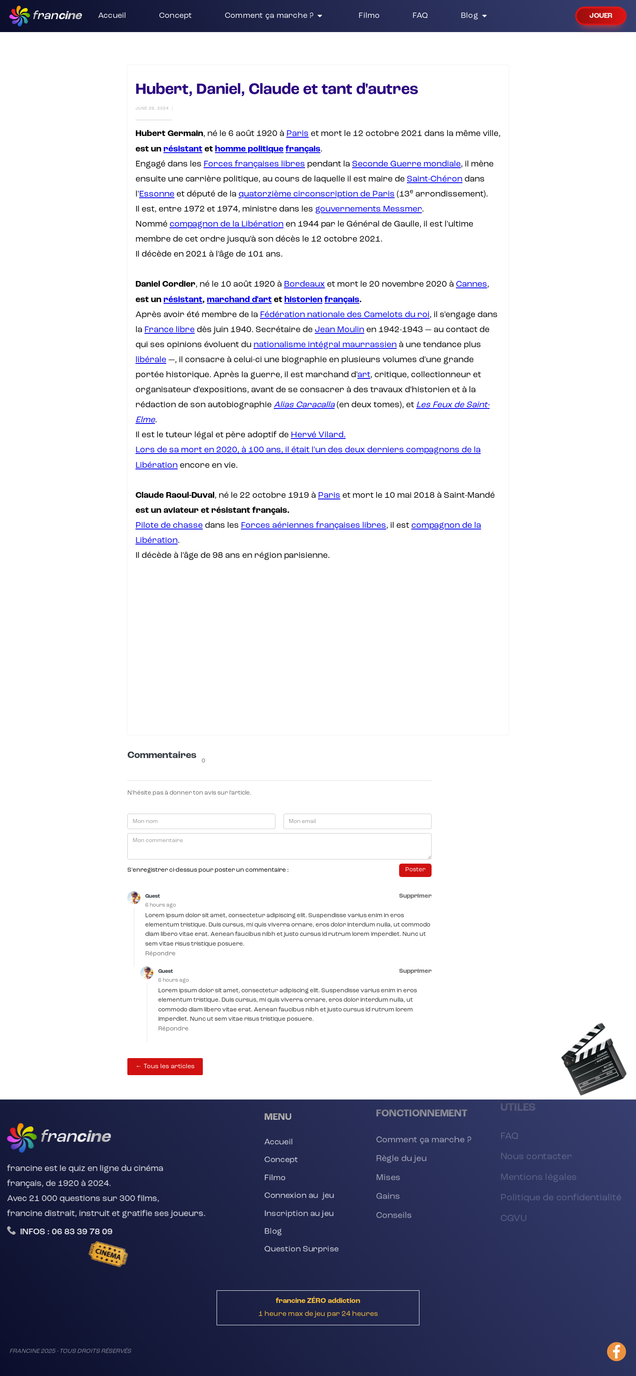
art (363, 375)
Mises (384, 1177)
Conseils (390, 1219)
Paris (297, 134)
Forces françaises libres (254, 164)
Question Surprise (301, 1253)
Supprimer (415, 896)
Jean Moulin (339, 330)
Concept (280, 1159)
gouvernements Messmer (368, 209)
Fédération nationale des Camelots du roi (345, 315)
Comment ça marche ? (423, 1135)
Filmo (273, 1177)
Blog (271, 1235)
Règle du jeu (398, 1156)
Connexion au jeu (299, 1196)
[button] (275, 16)
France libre (169, 330)
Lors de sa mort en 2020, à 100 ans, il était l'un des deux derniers (270, 450)
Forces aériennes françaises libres (313, 525)
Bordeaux (304, 284)
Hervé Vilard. (318, 435)
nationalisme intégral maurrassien (325, 345)
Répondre (160, 954)
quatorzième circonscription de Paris (316, 194)
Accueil (277, 1140)
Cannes (471, 284)
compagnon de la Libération (227, 224)
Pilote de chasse (169, 525)
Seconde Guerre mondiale (406, 164)
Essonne (156, 194)
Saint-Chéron (434, 179)
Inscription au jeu (299, 1216)
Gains (383, 1198)
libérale (150, 360)
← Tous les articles (165, 1066)
